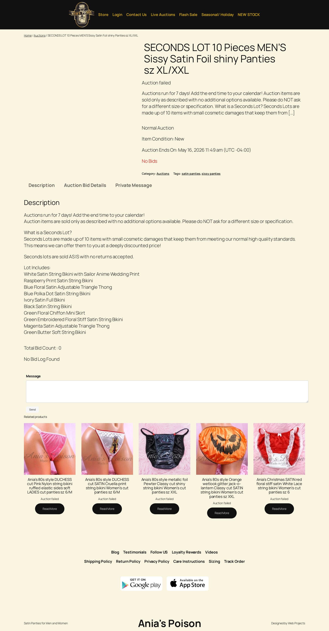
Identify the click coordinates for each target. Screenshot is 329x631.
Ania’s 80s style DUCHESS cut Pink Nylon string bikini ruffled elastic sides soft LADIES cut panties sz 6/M (49, 485)
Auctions (39, 35)
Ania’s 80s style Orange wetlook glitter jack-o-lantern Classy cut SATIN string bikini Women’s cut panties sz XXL (222, 488)
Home (28, 35)
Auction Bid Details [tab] (85, 185)
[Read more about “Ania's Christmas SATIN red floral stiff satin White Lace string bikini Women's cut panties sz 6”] (279, 508)
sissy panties (211, 174)
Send (32, 409)
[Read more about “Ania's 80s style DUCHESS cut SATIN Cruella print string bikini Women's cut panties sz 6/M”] (107, 508)
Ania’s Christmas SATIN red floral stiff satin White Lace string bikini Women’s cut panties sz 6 (279, 485)
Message (33, 376)
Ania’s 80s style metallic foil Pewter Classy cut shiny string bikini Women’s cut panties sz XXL (164, 485)
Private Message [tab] (133, 185)
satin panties (191, 174)
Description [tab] (42, 185)
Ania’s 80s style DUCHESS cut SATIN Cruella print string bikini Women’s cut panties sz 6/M (107, 485)
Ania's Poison (169, 623)
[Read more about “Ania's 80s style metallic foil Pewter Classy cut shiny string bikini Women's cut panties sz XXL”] (164, 508)
